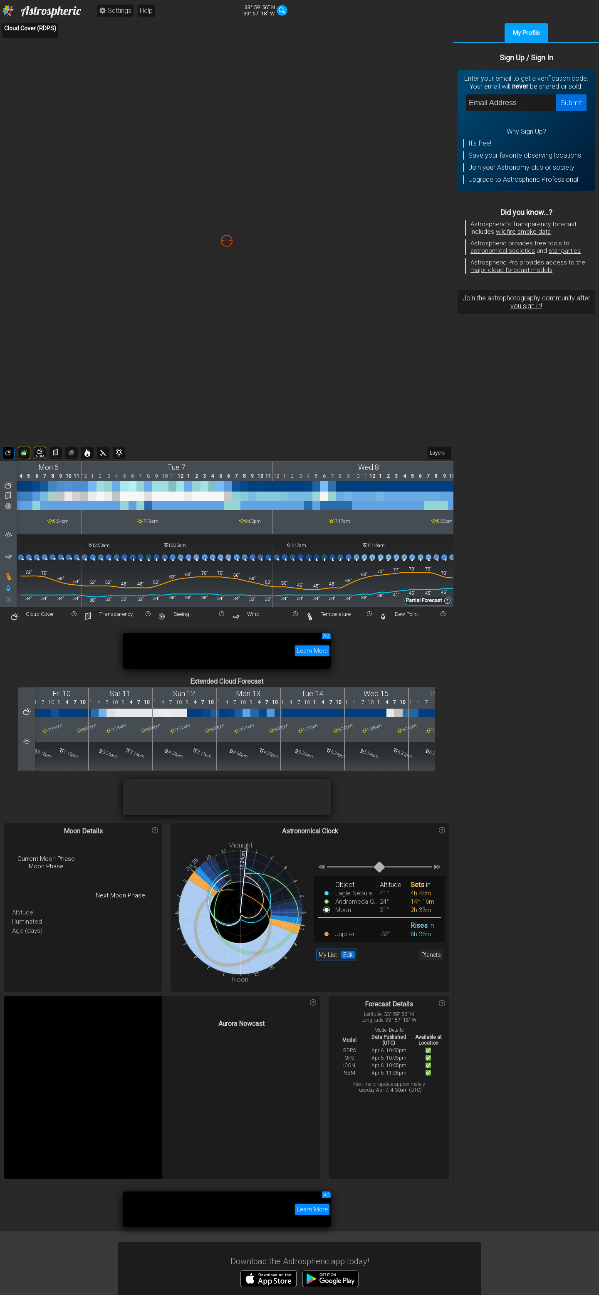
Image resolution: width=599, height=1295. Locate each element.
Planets (431, 954)
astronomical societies (502, 251)
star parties (565, 251)
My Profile (526, 33)
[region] (226, 241)
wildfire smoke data (523, 231)
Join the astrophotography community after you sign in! (526, 302)
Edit (348, 954)
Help (146, 11)
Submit (571, 103)
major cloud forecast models (511, 270)
